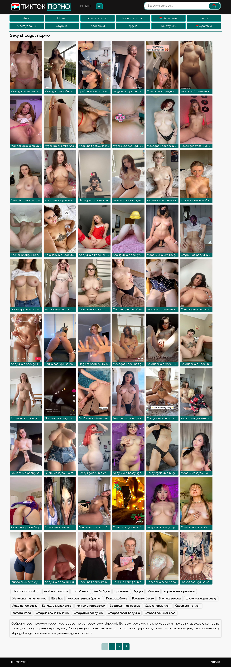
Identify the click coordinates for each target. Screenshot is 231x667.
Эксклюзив (168, 18)
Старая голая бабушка (124, 613)
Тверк (204, 18)
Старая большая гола (160, 613)
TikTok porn (19, 662)
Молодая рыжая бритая (84, 598)
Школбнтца (80, 591)
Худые (133, 26)
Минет (62, 18)
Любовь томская (56, 591)
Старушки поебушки (88, 613)
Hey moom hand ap (25, 591)
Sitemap (215, 662)
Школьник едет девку (201, 598)
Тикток (41, 7)
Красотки (98, 26)
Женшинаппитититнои (29, 598)
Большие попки (97, 18)
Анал (26, 18)
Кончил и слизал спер (57, 605)
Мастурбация (27, 26)
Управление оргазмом (179, 591)
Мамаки (153, 591)
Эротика (204, 26)
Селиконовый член (157, 605)
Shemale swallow (170, 598)
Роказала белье (143, 598)
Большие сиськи (133, 18)
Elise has (57, 598)
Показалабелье (116, 598)
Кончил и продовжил (90, 605)
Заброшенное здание (125, 605)
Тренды (84, 6)
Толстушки (168, 26)
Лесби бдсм (102, 591)
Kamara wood (21, 613)
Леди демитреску (24, 605)
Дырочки (62, 26)
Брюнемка (121, 591)
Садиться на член (187, 605)
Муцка (138, 591)
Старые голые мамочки (52, 613)
